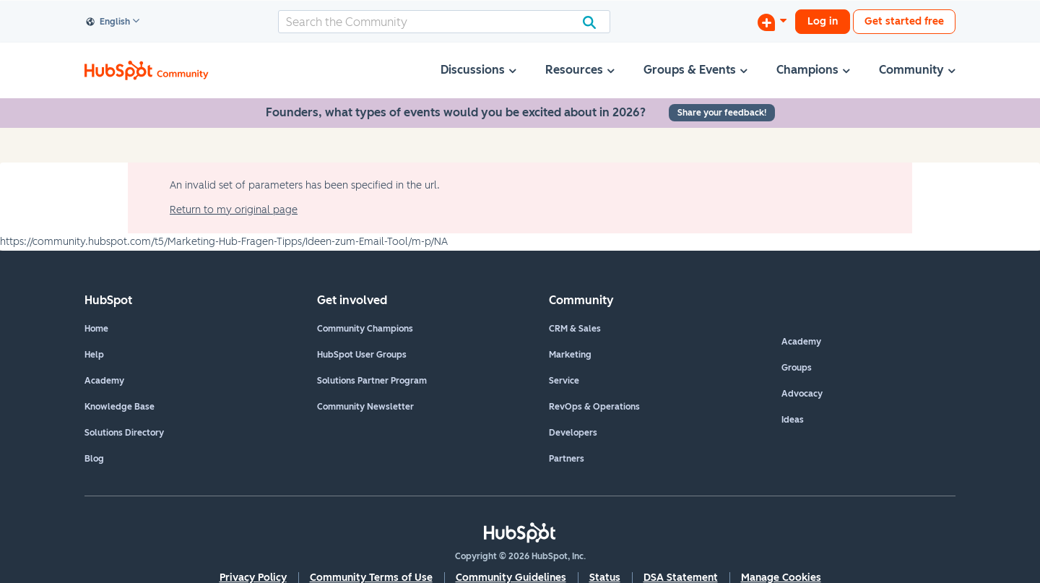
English (108, 22)
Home (96, 329)
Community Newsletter (365, 407)
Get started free (904, 21)
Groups (796, 368)
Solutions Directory (124, 433)
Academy (104, 381)
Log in (822, 21)
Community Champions (365, 329)
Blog (94, 459)
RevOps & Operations (594, 407)
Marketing (570, 355)
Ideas (792, 420)
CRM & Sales (575, 329)
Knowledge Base (119, 407)
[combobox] (444, 21)
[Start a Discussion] (772, 21)
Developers (573, 433)
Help (94, 355)
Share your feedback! (721, 113)
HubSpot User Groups (362, 355)
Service (564, 381)
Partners (566, 459)
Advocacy (802, 394)
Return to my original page (234, 210)
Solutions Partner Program (372, 381)
